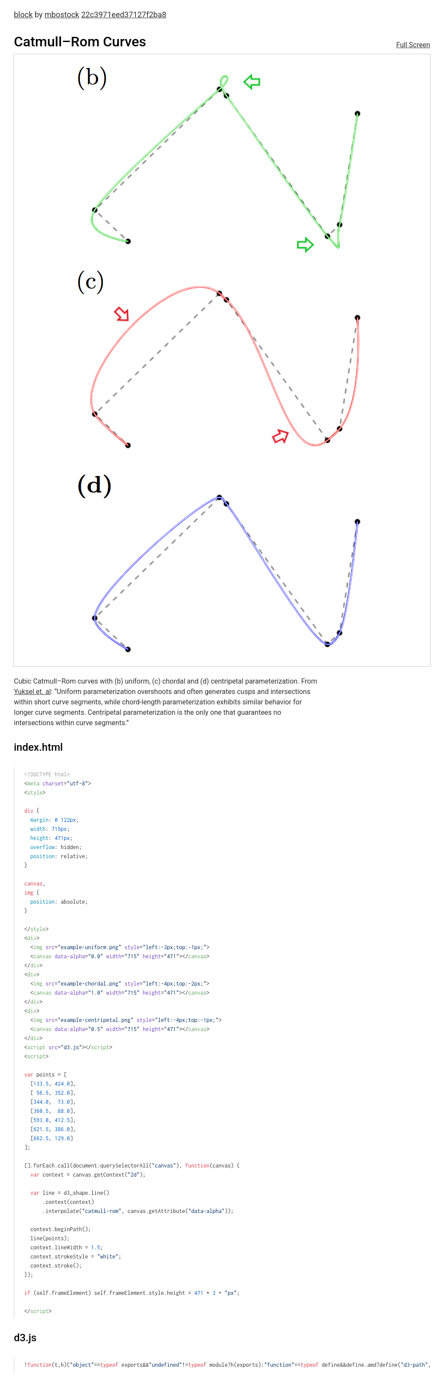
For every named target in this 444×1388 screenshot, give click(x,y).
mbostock (62, 14)
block (23, 14)
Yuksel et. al (32, 692)
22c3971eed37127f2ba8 (123, 14)
